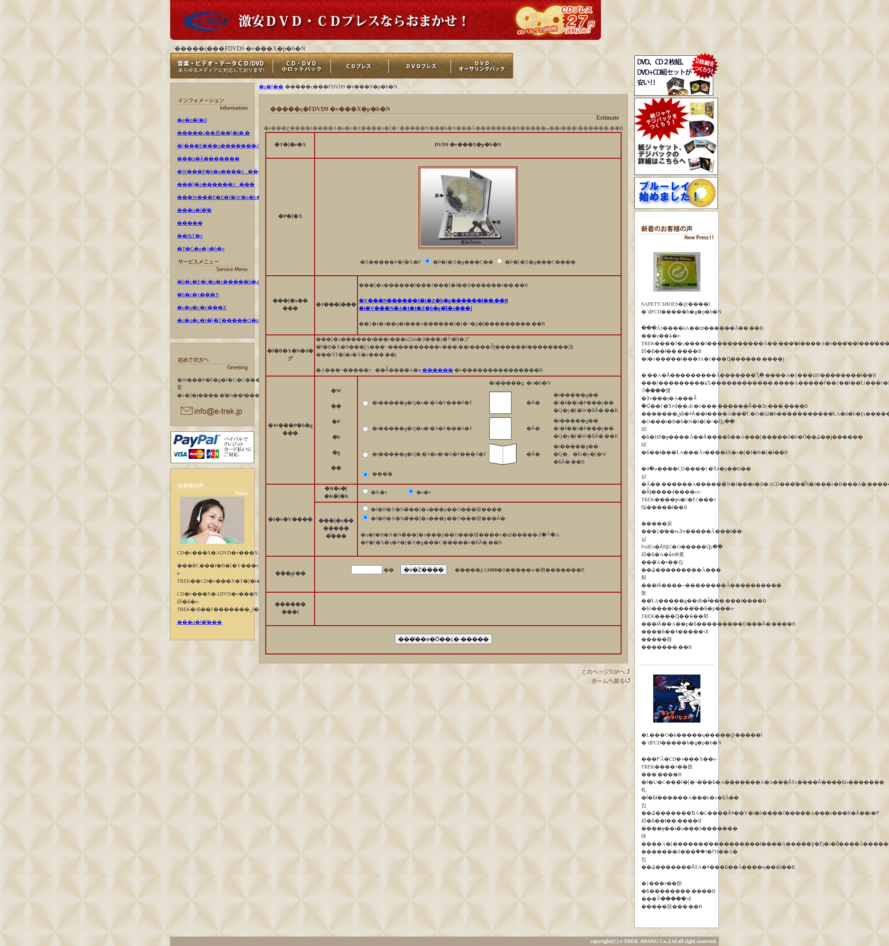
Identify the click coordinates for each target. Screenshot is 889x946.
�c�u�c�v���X (201, 307)
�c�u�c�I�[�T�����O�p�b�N (226, 320)
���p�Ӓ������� (208, 159)
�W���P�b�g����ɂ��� (220, 172)
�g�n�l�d (192, 120)
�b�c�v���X (198, 295)
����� (190, 223)
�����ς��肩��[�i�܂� (213, 133)
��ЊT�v (190, 236)
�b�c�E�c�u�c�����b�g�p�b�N (230, 282)
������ (437, 370)
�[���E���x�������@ (219, 146)
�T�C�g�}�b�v (201, 249)
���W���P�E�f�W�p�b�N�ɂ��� (234, 197)
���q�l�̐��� (199, 622)
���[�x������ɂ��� (216, 184)
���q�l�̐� (194, 210)
